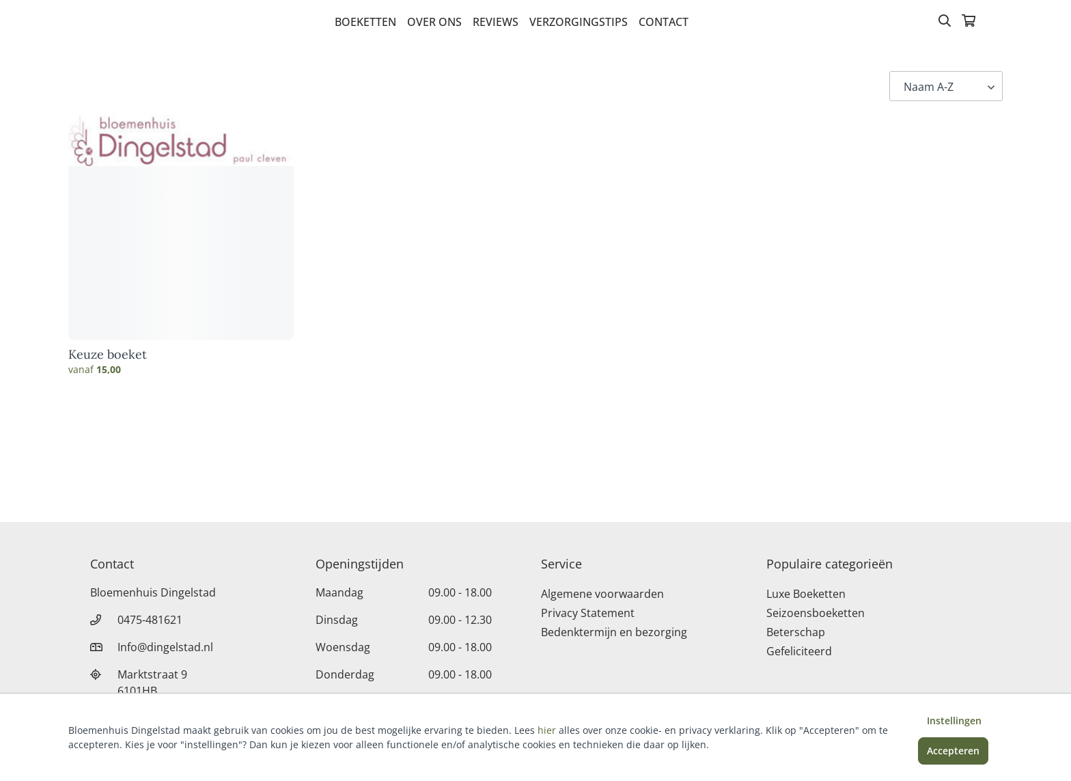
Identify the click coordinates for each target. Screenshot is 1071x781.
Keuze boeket (107, 354)
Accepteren (953, 750)
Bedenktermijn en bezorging (614, 632)
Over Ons (434, 21)
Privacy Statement (588, 612)
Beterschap (795, 632)
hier (547, 730)
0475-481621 (149, 619)
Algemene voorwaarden (602, 593)
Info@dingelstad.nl (165, 647)
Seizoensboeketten (815, 612)
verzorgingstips (578, 21)
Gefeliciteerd (799, 651)
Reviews (495, 21)
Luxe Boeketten (806, 593)
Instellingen (954, 720)
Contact (663, 21)
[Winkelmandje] (968, 21)
